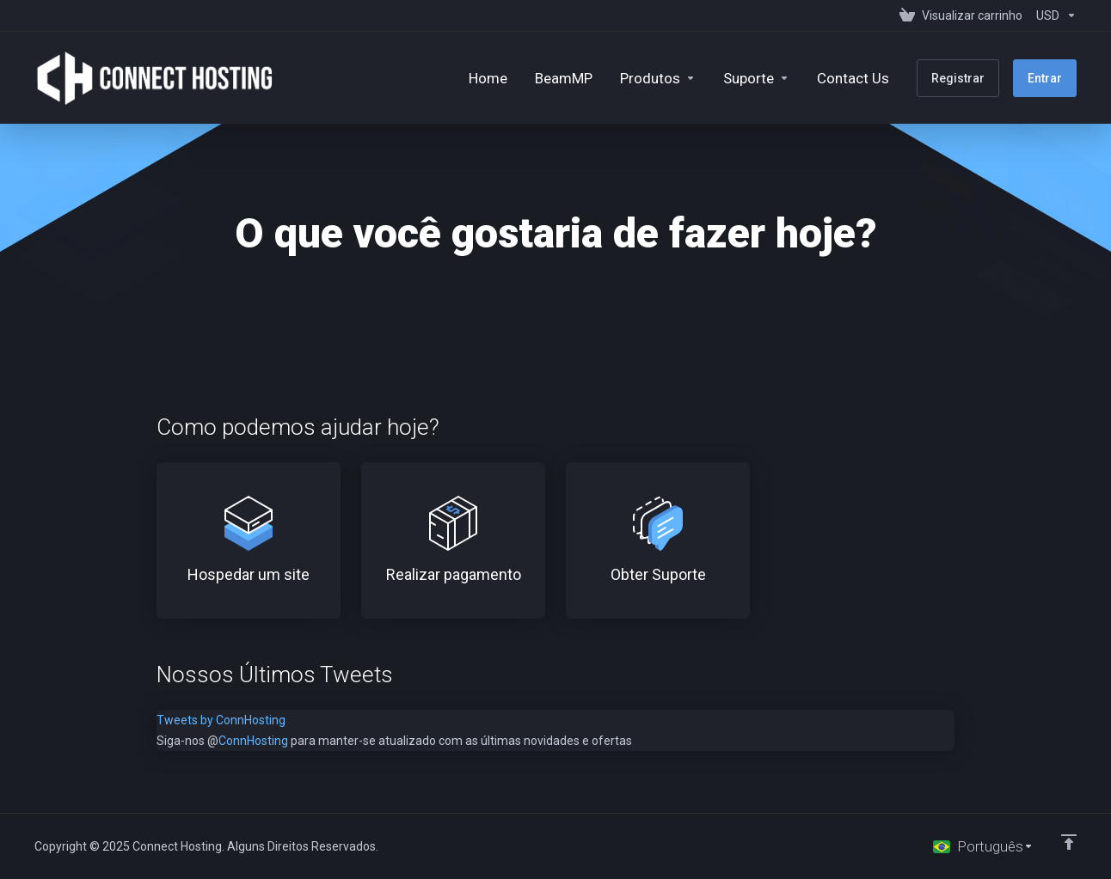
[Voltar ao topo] (1068, 842)
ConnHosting (253, 741)
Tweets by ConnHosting (221, 720)
